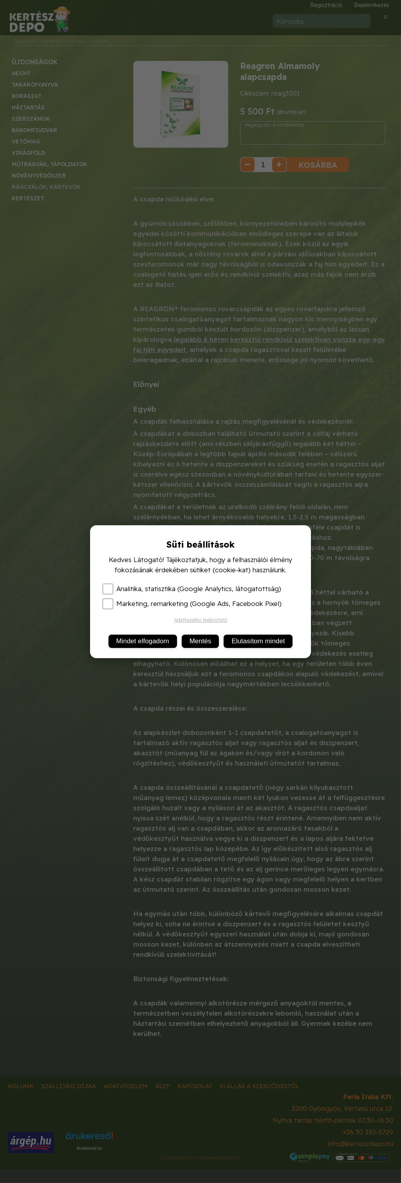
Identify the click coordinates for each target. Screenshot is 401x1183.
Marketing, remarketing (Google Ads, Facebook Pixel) (192, 603)
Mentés (200, 641)
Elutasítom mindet (258, 641)
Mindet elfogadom (142, 641)
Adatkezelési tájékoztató (200, 620)
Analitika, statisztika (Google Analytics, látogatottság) (192, 588)
